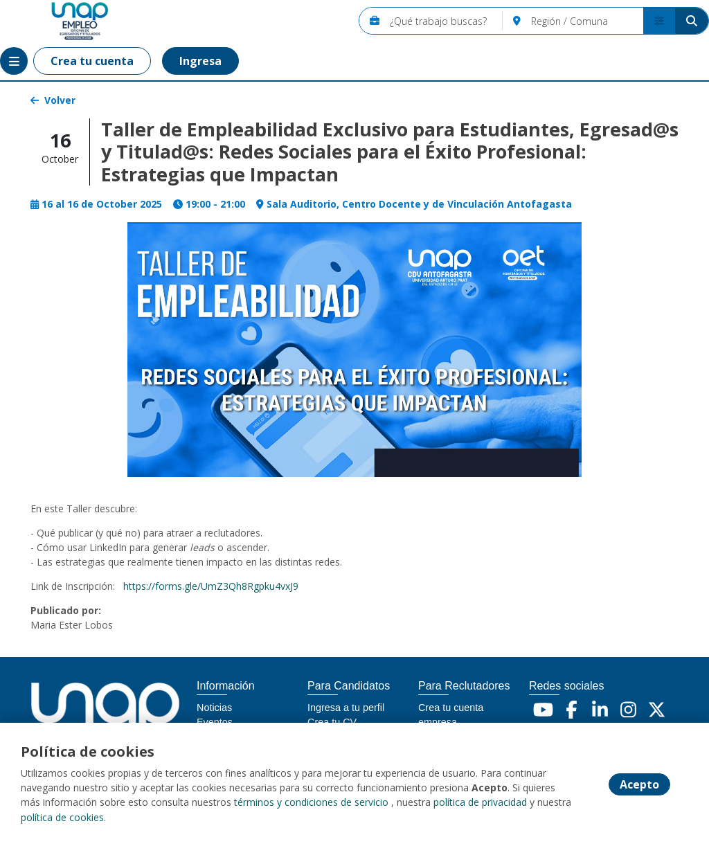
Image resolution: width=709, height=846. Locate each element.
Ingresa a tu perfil (345, 707)
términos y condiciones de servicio (311, 803)
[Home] (59, 21)
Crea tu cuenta (92, 61)
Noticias (214, 707)
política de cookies (62, 818)
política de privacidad (480, 803)
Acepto (639, 785)
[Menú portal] (14, 61)
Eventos (215, 722)
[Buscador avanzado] (659, 21)
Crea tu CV (332, 722)
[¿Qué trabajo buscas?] (446, 20)
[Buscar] (691, 21)
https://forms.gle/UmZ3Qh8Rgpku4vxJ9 (210, 586)
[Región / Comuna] (587, 20)
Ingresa (200, 61)
